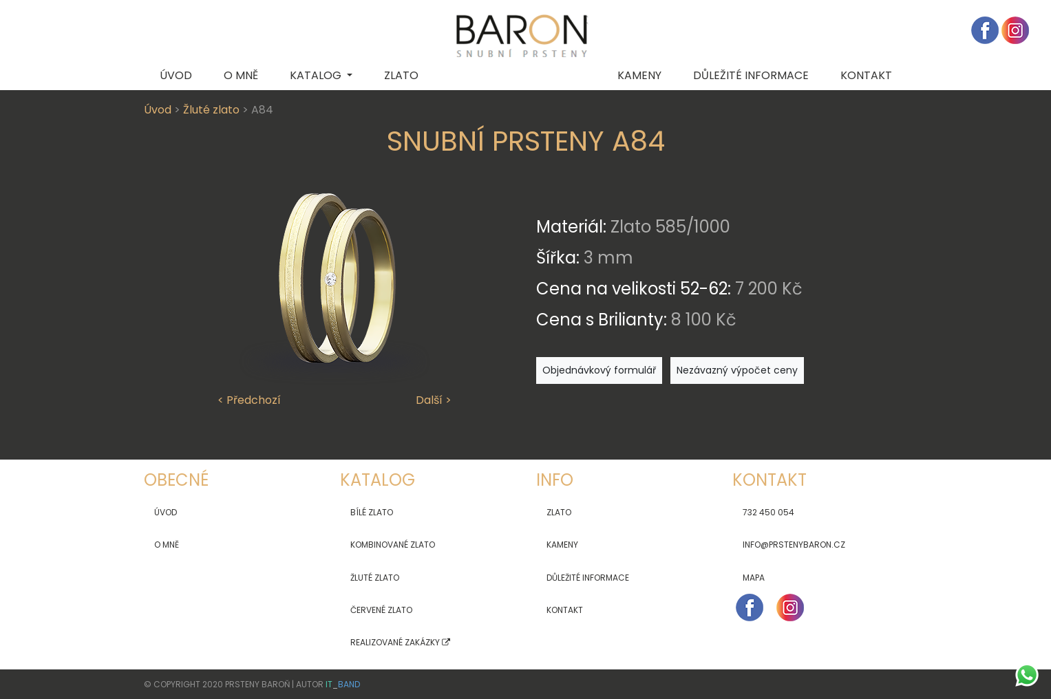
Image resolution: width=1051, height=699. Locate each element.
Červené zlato (381, 610)
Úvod (176, 75)
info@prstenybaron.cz (794, 544)
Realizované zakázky (400, 642)
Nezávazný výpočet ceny (737, 370)
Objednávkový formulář (599, 370)
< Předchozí (249, 400)
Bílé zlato (371, 512)
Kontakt (866, 75)
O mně (241, 75)
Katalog (317, 75)
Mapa (754, 577)
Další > (434, 400)
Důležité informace (587, 577)
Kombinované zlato (392, 544)
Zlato (401, 75)
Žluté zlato (211, 110)
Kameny (639, 75)
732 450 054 (768, 512)
